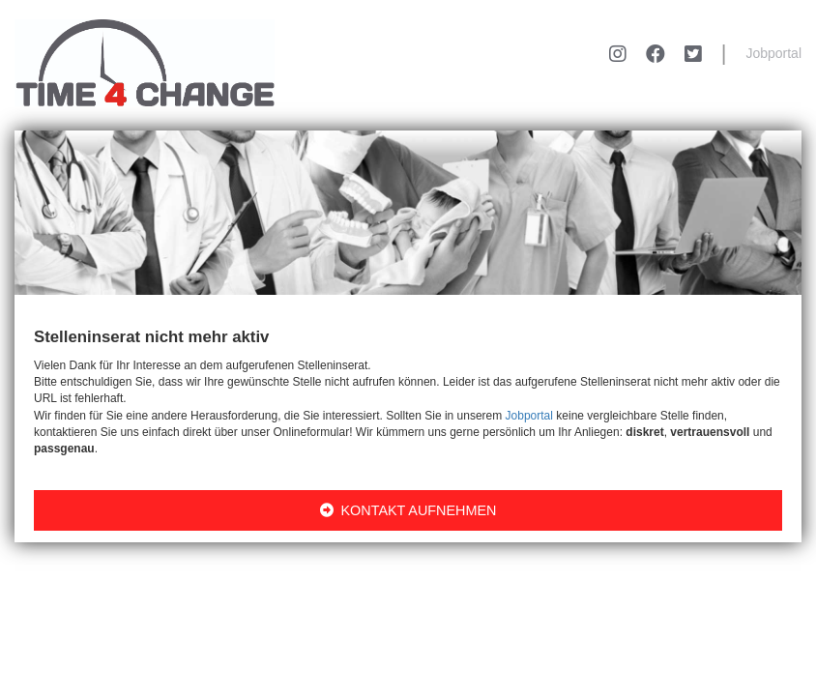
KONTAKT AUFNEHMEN (408, 510)
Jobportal (773, 53)
